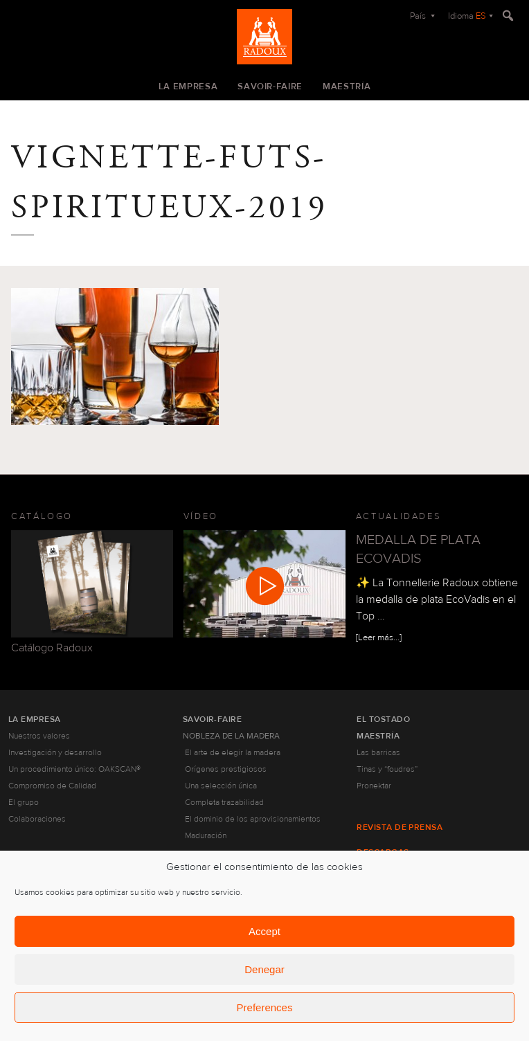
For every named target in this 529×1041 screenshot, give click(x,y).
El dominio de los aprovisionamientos (253, 818)
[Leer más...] (379, 637)
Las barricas (378, 752)
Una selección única (221, 785)
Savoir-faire (270, 86)
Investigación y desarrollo (55, 752)
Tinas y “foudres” (387, 769)
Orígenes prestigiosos (226, 769)
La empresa (188, 86)
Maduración (205, 835)
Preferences (265, 1007)
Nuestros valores (39, 735)
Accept (264, 931)
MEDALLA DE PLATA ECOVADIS (418, 549)
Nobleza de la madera (231, 735)
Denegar (264, 969)
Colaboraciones (37, 818)
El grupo (23, 802)
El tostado (383, 719)
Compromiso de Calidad (52, 785)
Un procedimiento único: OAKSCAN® (74, 769)
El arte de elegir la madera (232, 752)
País (419, 15)
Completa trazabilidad (224, 802)
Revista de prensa (399, 827)
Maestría (346, 86)
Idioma (467, 15)
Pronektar (374, 785)
